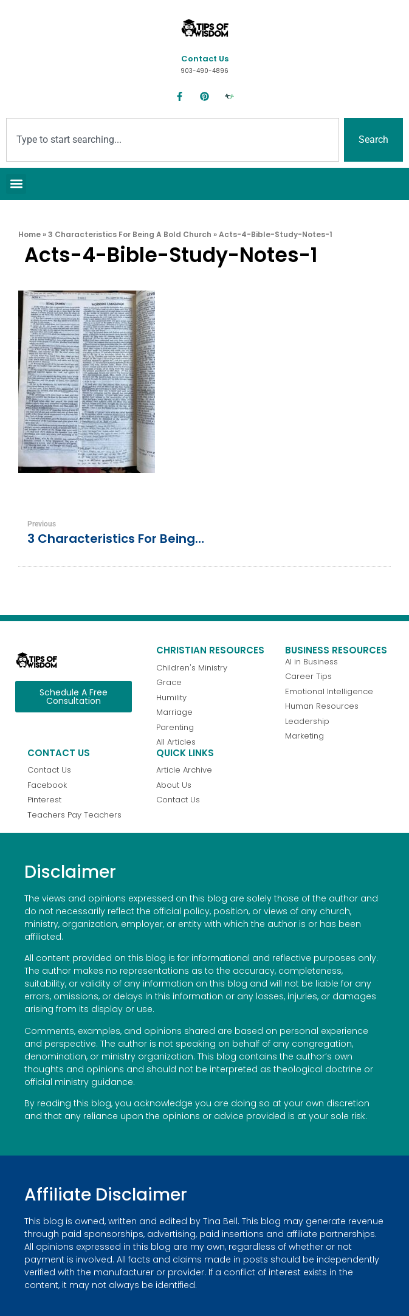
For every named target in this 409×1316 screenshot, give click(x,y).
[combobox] (172, 140)
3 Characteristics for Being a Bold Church (129, 234)
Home (29, 234)
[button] (16, 184)
